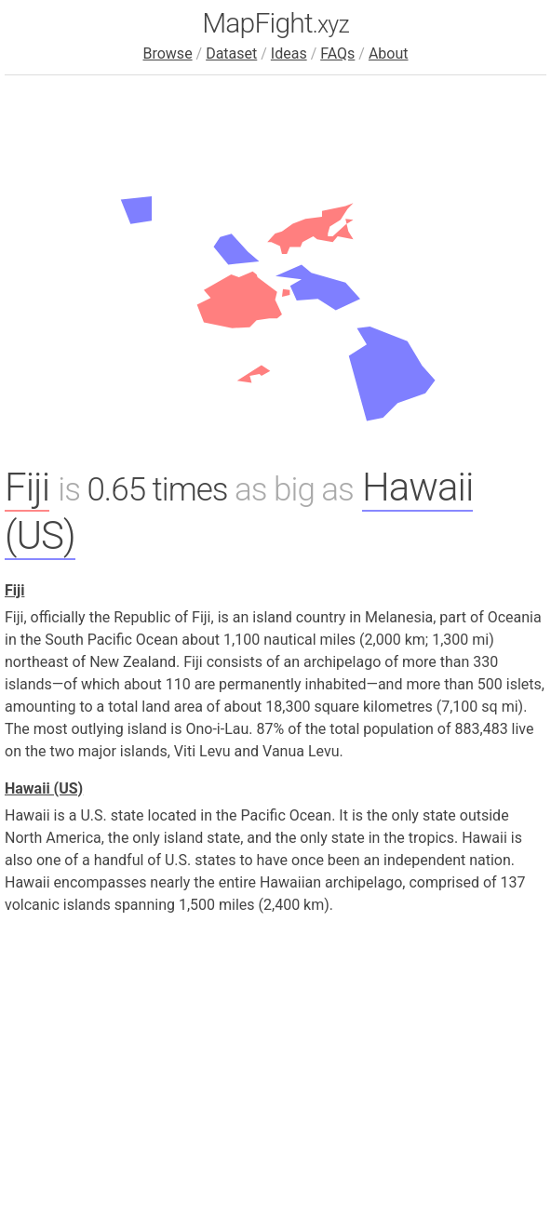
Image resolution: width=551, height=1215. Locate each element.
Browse (167, 53)
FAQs (337, 53)
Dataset (231, 53)
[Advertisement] (275, 1061)
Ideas (289, 53)
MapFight (275, 23)
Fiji (27, 487)
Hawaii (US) (44, 788)
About (389, 53)
